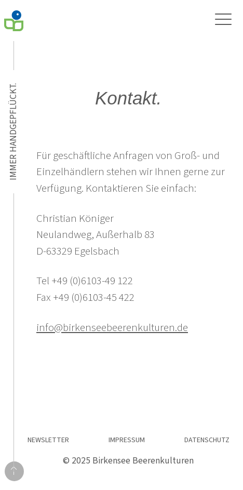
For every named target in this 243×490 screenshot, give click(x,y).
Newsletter (48, 440)
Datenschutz (207, 440)
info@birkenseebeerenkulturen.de (112, 327)
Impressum (127, 440)
